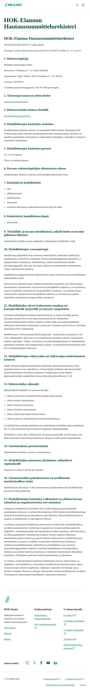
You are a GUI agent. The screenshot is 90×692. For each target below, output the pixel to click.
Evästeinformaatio (51, 679)
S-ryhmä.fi (69, 615)
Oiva (83, 685)
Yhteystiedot (10, 628)
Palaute (7, 639)
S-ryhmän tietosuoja (74, 679)
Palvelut (7, 633)
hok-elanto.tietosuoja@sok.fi (17, 116)
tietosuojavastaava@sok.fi (16, 102)
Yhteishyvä (69, 639)
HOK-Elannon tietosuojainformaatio (60, 685)
